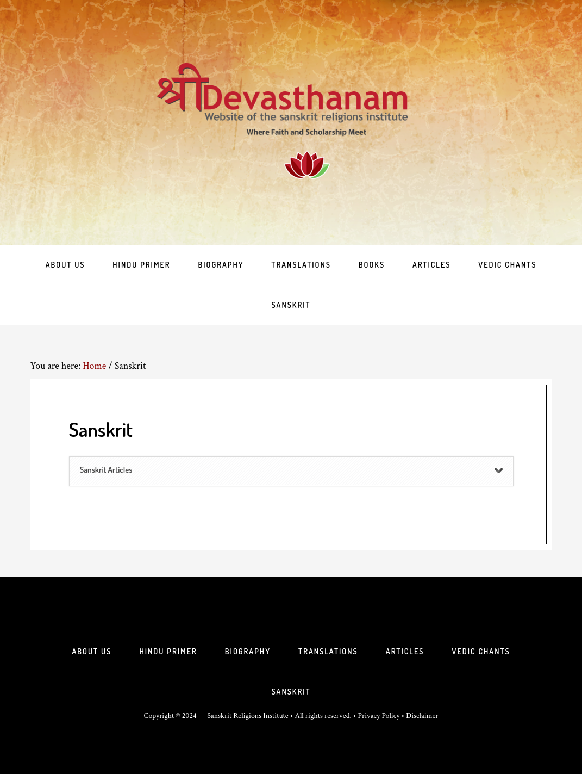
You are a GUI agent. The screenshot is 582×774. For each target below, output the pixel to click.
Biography (248, 651)
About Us (91, 651)
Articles (405, 651)
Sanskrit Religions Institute (247, 716)
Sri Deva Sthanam (291, 122)
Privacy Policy (379, 716)
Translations (328, 651)
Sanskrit (290, 691)
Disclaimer (422, 716)
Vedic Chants (481, 651)
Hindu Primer (168, 651)
